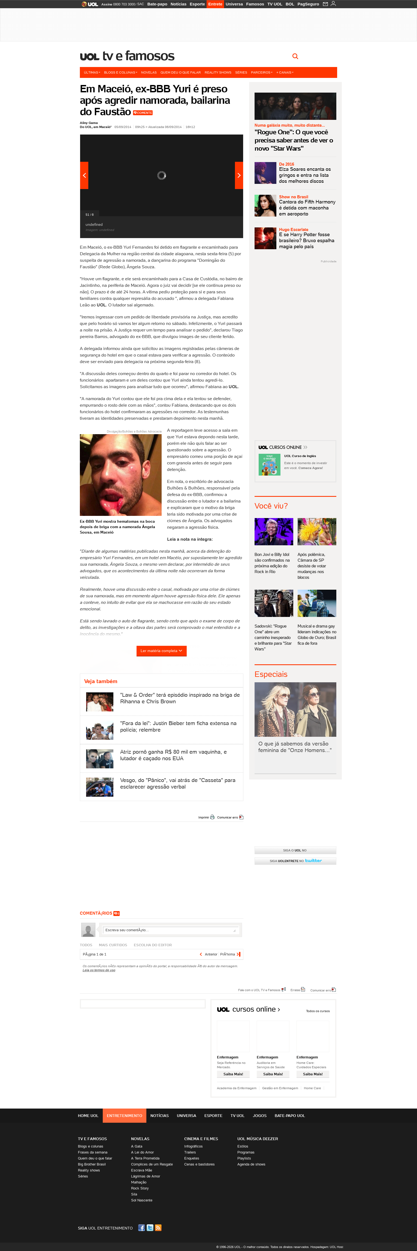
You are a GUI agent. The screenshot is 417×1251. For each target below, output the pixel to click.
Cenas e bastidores (199, 1164)
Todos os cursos (318, 1011)
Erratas (295, 989)
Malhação (138, 1182)
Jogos (260, 1115)
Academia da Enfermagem (236, 1088)
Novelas (149, 72)
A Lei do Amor (142, 1152)
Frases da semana (92, 1152)
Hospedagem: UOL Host (326, 1247)
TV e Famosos (138, 55)
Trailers (190, 1152)
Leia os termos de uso (99, 970)
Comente (144, 113)
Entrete (215, 4)
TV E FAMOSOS (92, 1138)
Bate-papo (157, 4)
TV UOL (274, 4)
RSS (159, 1227)
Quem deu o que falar (181, 72)
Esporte (197, 4)
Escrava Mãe (141, 1170)
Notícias (178, 4)
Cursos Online (286, 448)
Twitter (150, 1227)
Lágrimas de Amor (145, 1176)
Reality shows (218, 72)
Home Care (312, 1088)
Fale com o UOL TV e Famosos (259, 989)
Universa (234, 4)
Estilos (242, 1146)
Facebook (142, 1227)
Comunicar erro (227, 817)
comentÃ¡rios (96, 913)
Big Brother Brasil (92, 1164)
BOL (290, 4)
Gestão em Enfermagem (280, 1088)
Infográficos (193, 1146)
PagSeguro (308, 4)
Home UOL (88, 1115)
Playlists (244, 1158)
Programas (246, 1152)
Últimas (92, 72)
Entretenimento (124, 1115)
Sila (134, 1194)
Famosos (255, 4)
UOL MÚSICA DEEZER (257, 1138)
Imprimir (203, 817)
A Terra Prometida (145, 1158)
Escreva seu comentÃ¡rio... (170, 930)
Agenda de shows (251, 1164)
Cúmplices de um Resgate (152, 1164)
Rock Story (140, 1188)
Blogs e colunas (120, 72)
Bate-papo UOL (290, 1115)
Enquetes (191, 1158)
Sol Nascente (141, 1200)
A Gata (136, 1146)
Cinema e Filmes (201, 1138)
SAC (140, 4)
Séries (241, 72)
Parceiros (262, 72)
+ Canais (285, 72)
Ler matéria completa (162, 650)
